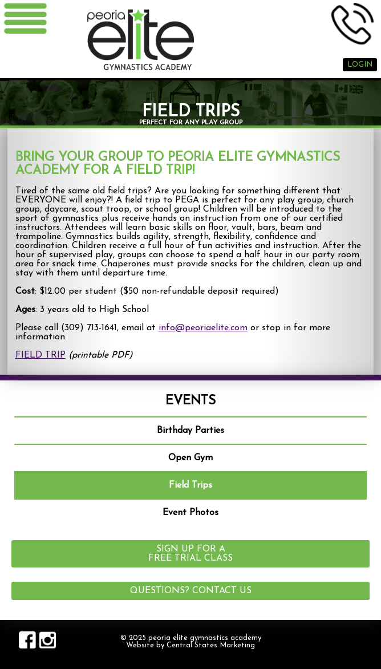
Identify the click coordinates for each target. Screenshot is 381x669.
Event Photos (190, 512)
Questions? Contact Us (191, 590)
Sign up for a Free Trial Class (190, 554)
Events (190, 401)
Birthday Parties (190, 430)
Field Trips (190, 485)
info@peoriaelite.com (203, 328)
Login (359, 64)
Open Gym (190, 458)
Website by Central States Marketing (190, 645)
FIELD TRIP (40, 355)
